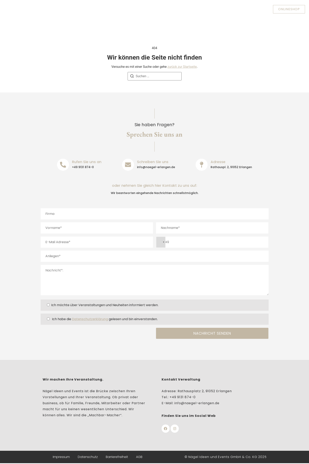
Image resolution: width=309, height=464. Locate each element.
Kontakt (220, 9)
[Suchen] (132, 76)
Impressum (61, 457)
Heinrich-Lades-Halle (124, 9)
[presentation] (71, 335)
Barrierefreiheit (117, 457)
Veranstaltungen (190, 9)
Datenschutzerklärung (90, 319)
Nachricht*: (155, 280)
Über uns (89, 9)
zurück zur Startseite (182, 67)
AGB (139, 457)
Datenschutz (88, 457)
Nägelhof (159, 9)
